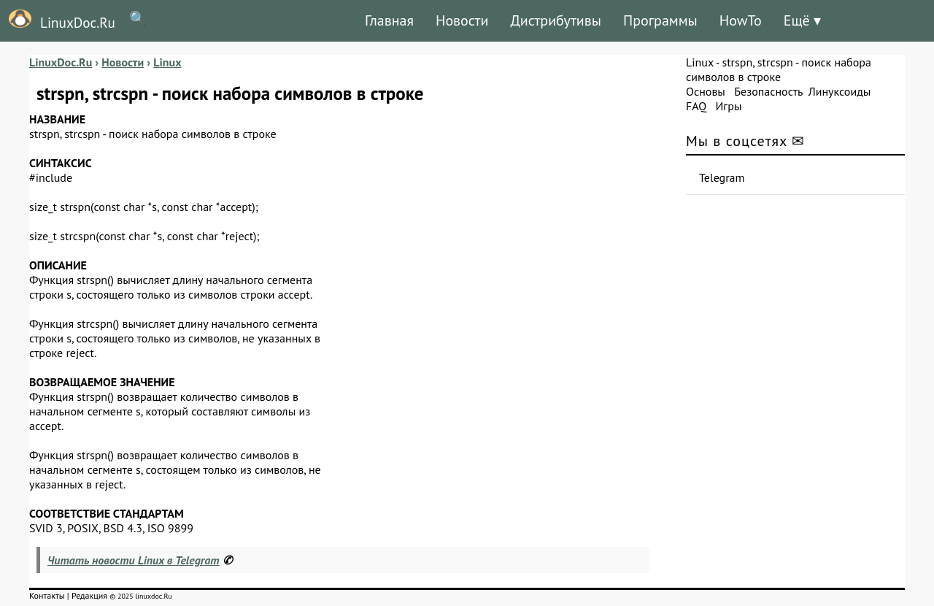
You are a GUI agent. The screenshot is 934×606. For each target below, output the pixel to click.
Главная (389, 20)
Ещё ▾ (802, 20)
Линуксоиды (839, 91)
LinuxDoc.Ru (57, 20)
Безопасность (768, 91)
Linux (700, 62)
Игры (728, 106)
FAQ (696, 106)
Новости (462, 20)
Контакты (47, 595)
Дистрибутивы (555, 20)
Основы (705, 91)
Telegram (722, 177)
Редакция (89, 595)
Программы (660, 20)
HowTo (740, 20)
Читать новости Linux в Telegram (133, 560)
